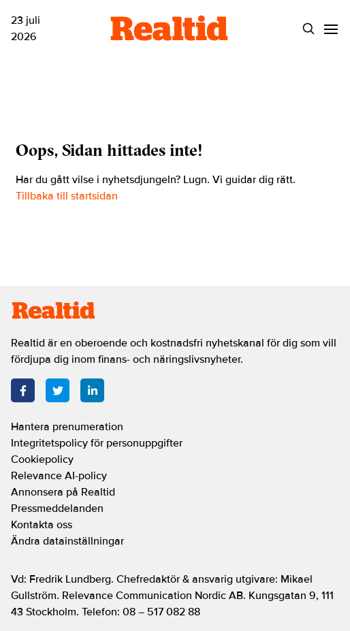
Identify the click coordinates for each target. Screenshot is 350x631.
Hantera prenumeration (67, 427)
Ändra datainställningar (67, 541)
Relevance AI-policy (59, 476)
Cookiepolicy (42, 459)
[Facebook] (23, 390)
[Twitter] (57, 390)
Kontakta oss (41, 525)
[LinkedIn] (92, 390)
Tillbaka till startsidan (67, 196)
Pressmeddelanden (57, 508)
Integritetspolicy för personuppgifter (96, 443)
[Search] (308, 28)
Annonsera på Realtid (63, 492)
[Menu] (330, 28)
